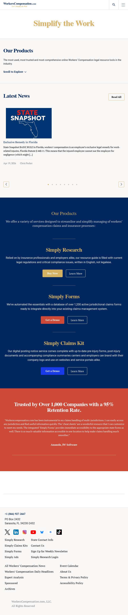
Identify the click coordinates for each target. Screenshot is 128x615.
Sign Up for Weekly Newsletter (49, 551)
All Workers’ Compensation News (25, 566)
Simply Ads (11, 557)
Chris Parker (26, 163)
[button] (48, 184)
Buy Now (52, 273)
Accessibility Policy (71, 583)
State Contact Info (42, 540)
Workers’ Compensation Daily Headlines (29, 571)
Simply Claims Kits (16, 545)
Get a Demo (53, 320)
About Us (65, 571)
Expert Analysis (14, 577)
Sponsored (11, 583)
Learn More (75, 273)
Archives (10, 589)
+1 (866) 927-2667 (15, 513)
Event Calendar (69, 566)
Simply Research (15, 540)
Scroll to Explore (13, 71)
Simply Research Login (44, 557)
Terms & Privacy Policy (74, 577)
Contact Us (37, 545)
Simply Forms (13, 551)
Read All (116, 97)
